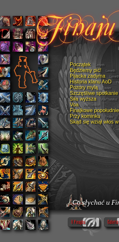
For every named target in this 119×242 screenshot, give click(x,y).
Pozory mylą (84, 87)
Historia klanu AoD (91, 81)
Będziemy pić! (86, 70)
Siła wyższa (83, 99)
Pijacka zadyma (87, 76)
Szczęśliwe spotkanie (94, 93)
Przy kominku (85, 116)
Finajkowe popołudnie (94, 110)
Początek (80, 64)
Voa (74, 104)
